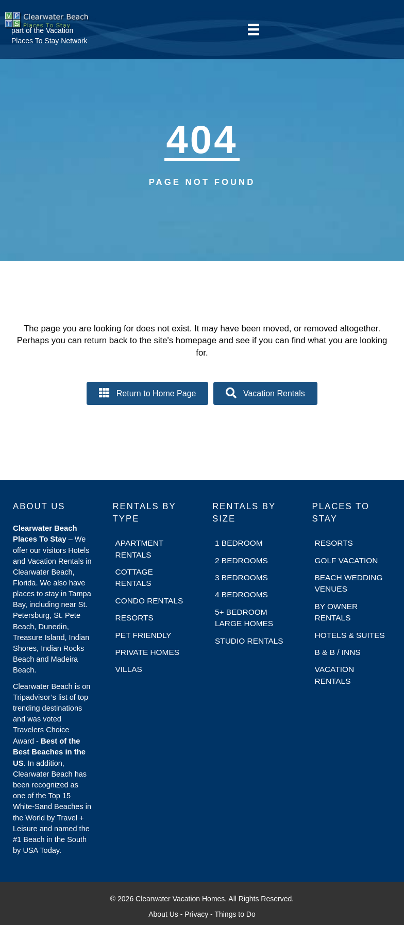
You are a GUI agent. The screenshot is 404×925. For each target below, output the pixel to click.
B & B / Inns (338, 652)
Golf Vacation (346, 560)
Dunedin (52, 627)
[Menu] (253, 29)
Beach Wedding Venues (349, 583)
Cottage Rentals (134, 577)
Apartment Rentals (139, 549)
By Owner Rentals (336, 612)
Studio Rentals (249, 640)
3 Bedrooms (241, 577)
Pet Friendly (143, 635)
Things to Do (234, 914)
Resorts (134, 617)
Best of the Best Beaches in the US (49, 752)
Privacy (196, 914)
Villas (128, 669)
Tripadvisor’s (34, 697)
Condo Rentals (149, 600)
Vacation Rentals (335, 675)
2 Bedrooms (241, 560)
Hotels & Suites (350, 635)
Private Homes (147, 652)
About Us (163, 914)
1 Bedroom (239, 543)
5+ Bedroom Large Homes (244, 618)
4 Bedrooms (241, 594)
